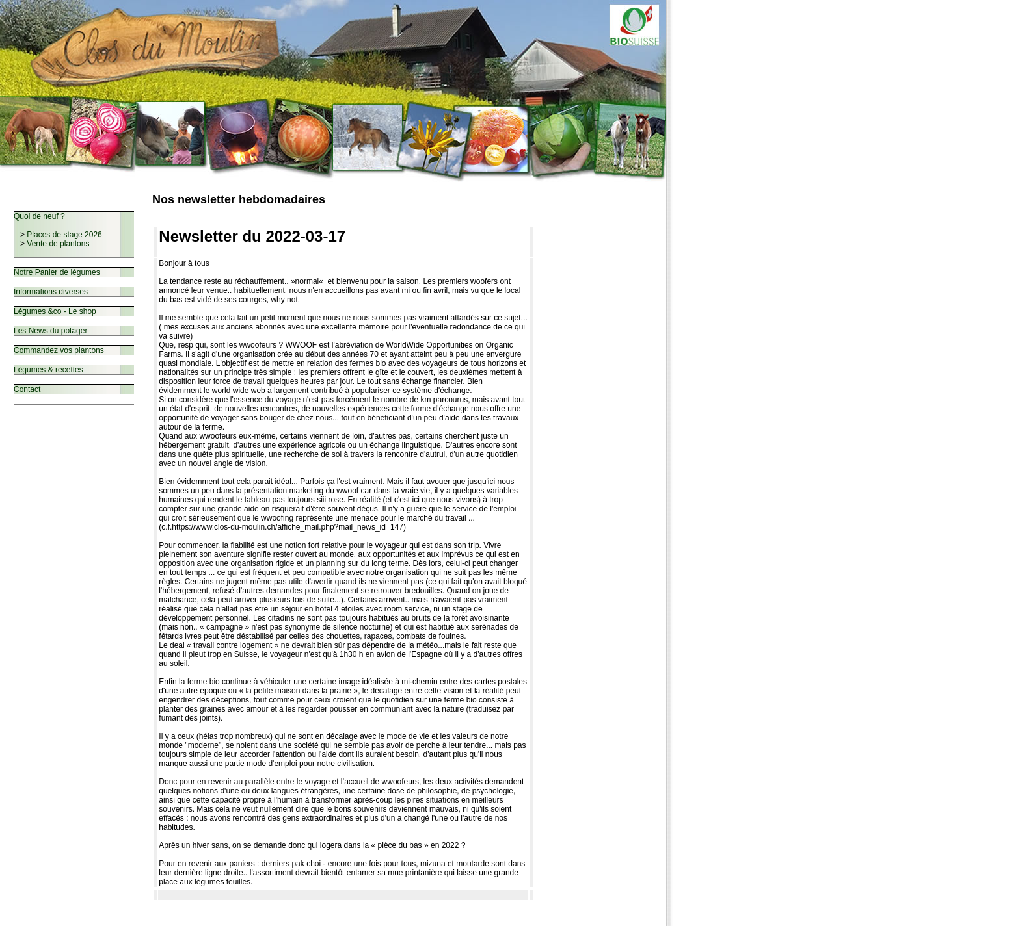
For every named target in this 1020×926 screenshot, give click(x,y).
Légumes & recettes (48, 369)
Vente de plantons (58, 243)
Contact (27, 389)
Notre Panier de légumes (57, 272)
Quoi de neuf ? (39, 216)
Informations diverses (51, 291)
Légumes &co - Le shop (55, 311)
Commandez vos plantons (59, 350)
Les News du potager (50, 330)
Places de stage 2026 (64, 234)
